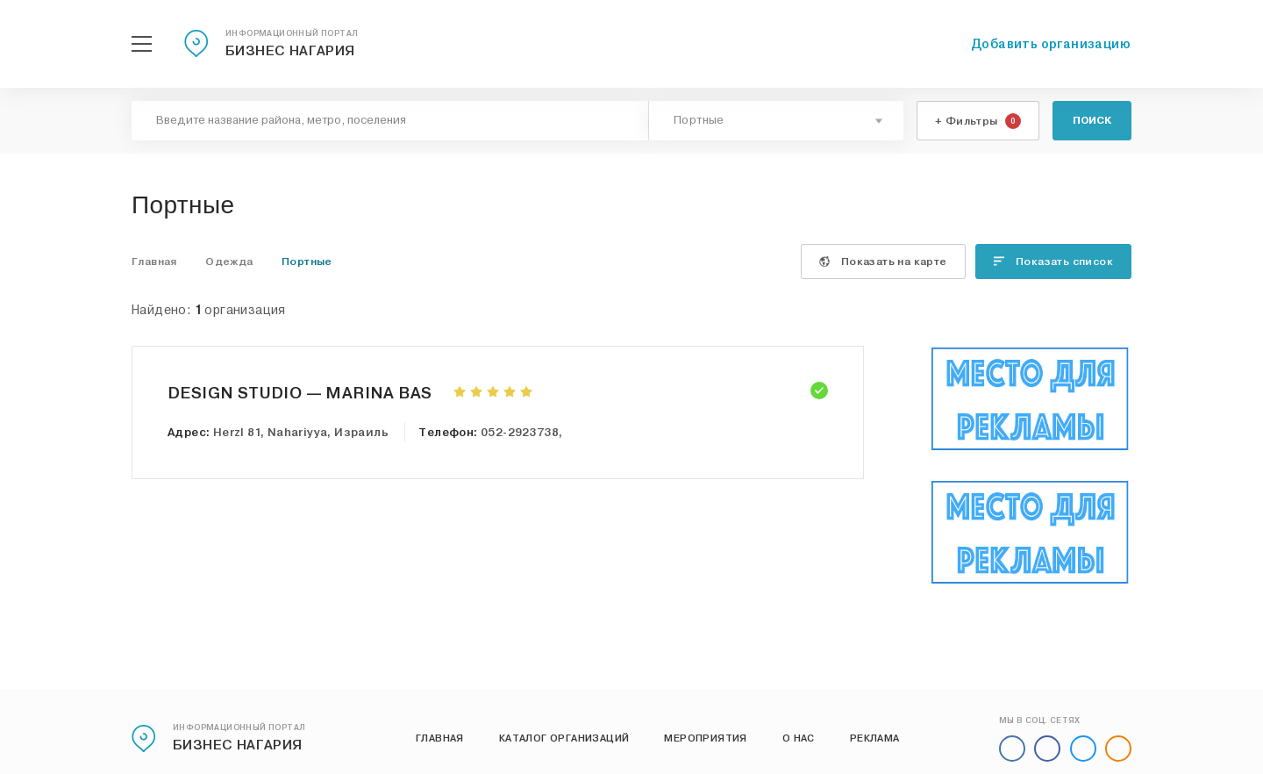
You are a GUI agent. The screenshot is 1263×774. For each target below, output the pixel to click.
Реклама (875, 738)
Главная (440, 738)
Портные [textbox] (699, 120)
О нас (798, 738)
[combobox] (776, 120)
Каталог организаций (564, 738)
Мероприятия (705, 738)
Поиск (1092, 120)
